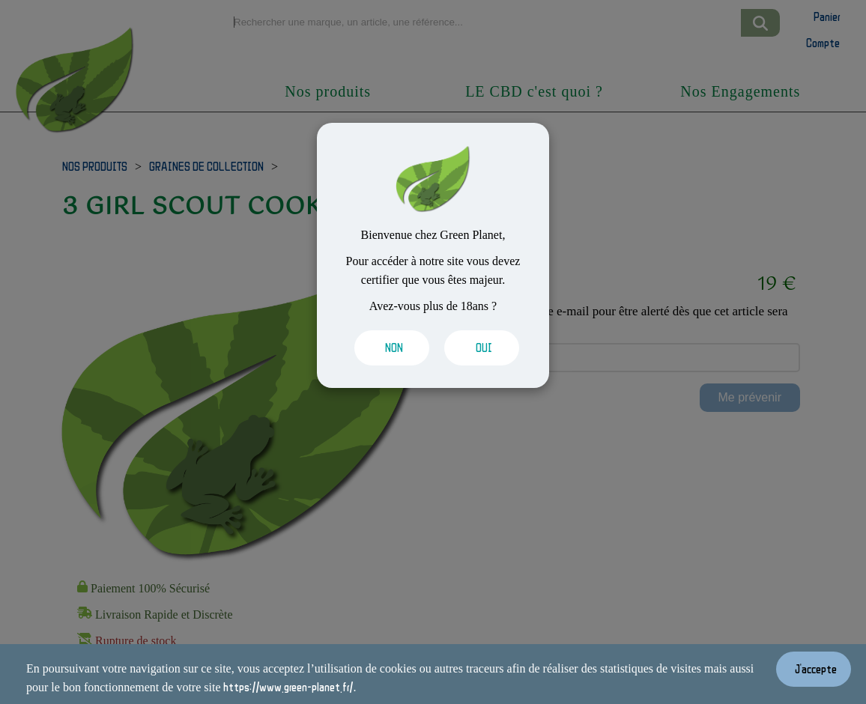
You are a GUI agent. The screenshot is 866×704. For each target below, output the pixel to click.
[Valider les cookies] (388, 347)
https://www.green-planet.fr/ (288, 687)
